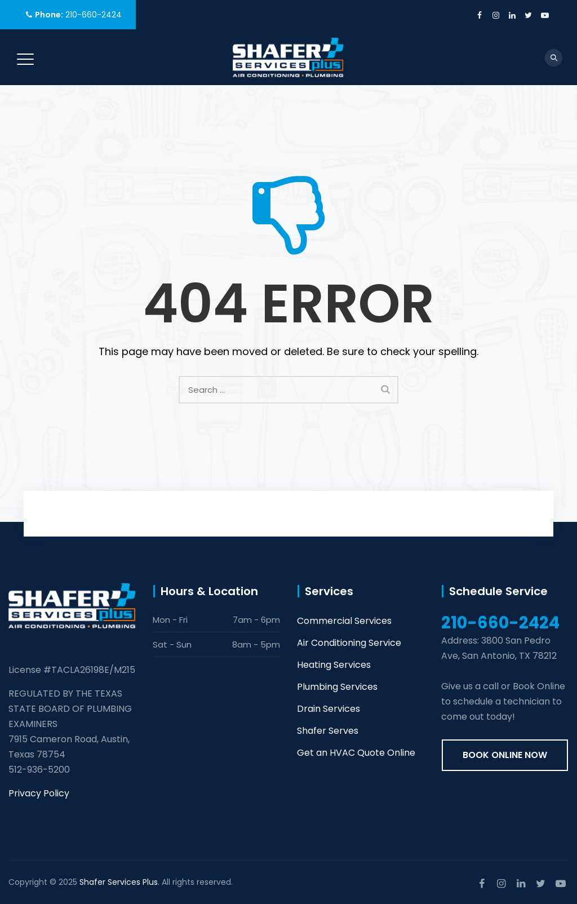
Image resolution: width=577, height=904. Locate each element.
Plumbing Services (337, 686)
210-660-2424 (93, 14)
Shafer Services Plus (118, 882)
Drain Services (328, 708)
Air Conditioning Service (349, 642)
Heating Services (334, 664)
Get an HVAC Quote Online (356, 752)
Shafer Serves (327, 730)
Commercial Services (344, 620)
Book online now (505, 754)
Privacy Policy (38, 793)
